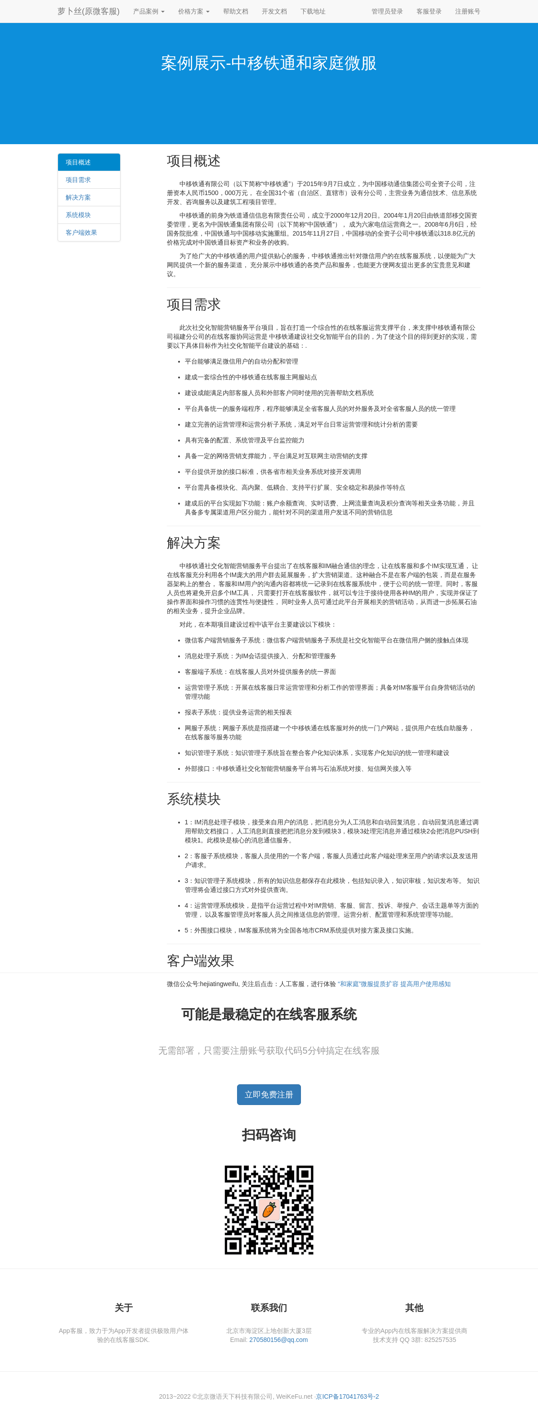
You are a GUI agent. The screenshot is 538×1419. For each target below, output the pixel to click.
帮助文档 (235, 11)
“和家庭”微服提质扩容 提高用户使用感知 (394, 983)
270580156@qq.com (278, 1339)
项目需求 (78, 179)
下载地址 (313, 11)
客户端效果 (81, 232)
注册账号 (467, 11)
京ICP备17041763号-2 (347, 1396)
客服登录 (429, 11)
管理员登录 (387, 11)
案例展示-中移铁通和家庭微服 (269, 63)
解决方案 (78, 197)
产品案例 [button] (149, 11)
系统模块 (78, 214)
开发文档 (274, 11)
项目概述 (78, 162)
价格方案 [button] (194, 11)
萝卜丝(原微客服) (89, 11)
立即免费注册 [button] (269, 1094)
